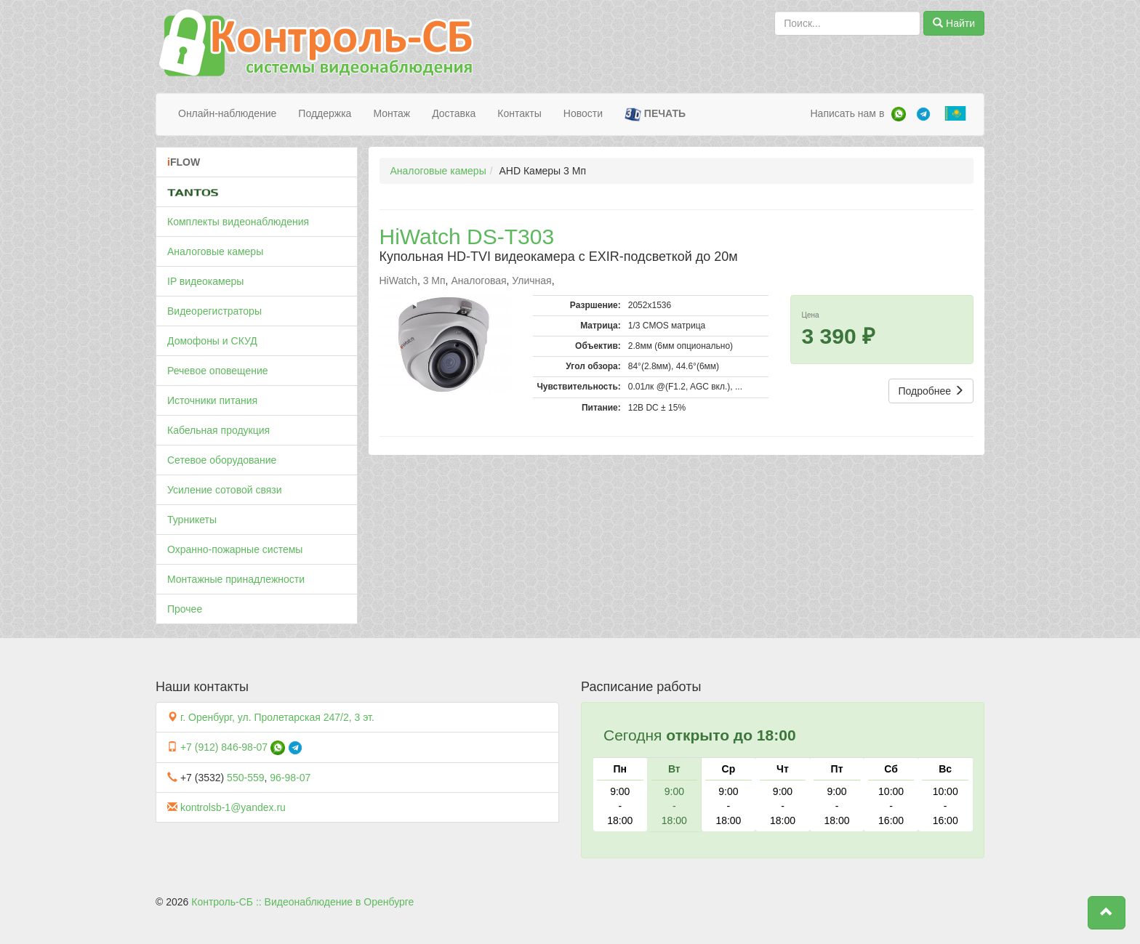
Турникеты (192, 519)
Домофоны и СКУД (212, 341)
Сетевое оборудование (221, 460)
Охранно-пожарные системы (234, 549)
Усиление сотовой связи (224, 490)
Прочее (184, 609)
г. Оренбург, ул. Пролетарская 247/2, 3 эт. (277, 717)
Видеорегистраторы (214, 311)
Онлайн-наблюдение (227, 113)
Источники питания (212, 400)
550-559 (245, 777)
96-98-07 (290, 777)
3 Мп (434, 280)
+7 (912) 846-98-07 (224, 747)
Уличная (531, 280)
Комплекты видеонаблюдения (238, 221)
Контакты (519, 113)
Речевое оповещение (217, 370)
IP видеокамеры (205, 281)
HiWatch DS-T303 (467, 237)
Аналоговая (478, 280)
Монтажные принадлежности (236, 579)
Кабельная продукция (218, 430)
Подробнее (931, 391)
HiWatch (398, 280)
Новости (583, 113)
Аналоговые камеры (215, 251)
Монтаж (391, 113)
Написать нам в (847, 113)
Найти (954, 23)
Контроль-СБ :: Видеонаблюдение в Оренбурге (302, 902)
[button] (1106, 912)
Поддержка (324, 113)
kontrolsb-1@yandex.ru (233, 807)
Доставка (453, 113)
